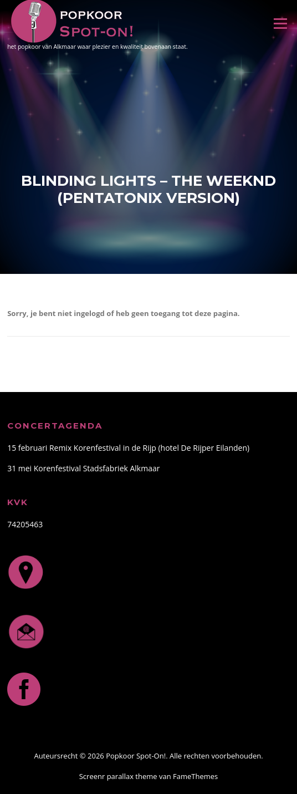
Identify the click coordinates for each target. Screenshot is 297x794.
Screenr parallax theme (118, 776)
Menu (280, 23)
